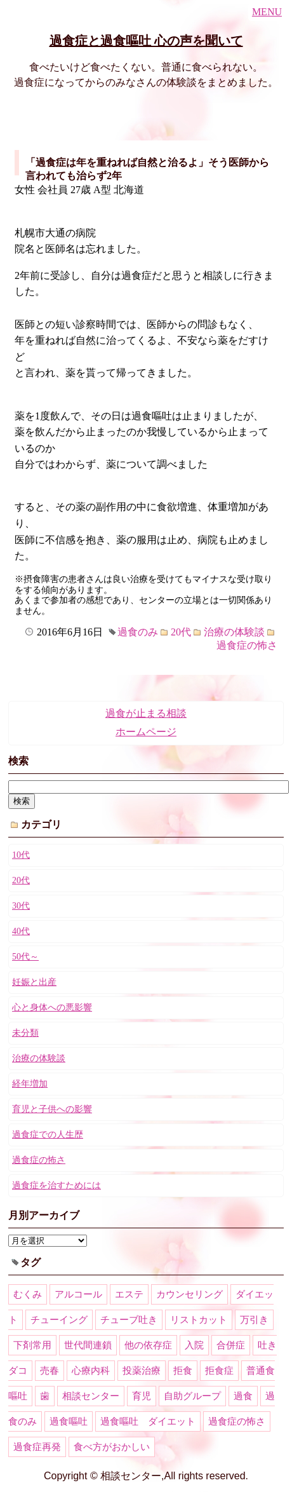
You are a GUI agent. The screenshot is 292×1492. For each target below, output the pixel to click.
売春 (49, 1371)
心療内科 (91, 1371)
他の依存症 (148, 1345)
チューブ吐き (128, 1320)
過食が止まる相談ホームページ (146, 722)
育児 (141, 1396)
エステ (129, 1294)
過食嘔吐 (69, 1421)
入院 (194, 1345)
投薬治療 (142, 1371)
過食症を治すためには (56, 1185)
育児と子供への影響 (52, 1109)
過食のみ (137, 632)
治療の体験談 (234, 632)
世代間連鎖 (88, 1345)
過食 (243, 1396)
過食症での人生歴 (47, 1134)
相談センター (90, 1396)
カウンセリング (189, 1294)
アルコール (78, 1294)
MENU (267, 11)
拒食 (182, 1371)
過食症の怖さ (246, 645)
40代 (21, 931)
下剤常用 (32, 1345)
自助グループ (192, 1396)
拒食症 (219, 1371)
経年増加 (30, 1083)
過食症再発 (37, 1447)
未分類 (25, 1033)
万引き (254, 1320)
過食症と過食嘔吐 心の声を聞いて (146, 41)
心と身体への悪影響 (52, 1007)
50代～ (25, 956)
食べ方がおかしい (112, 1447)
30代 (21, 906)
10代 (21, 855)
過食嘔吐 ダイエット (148, 1421)
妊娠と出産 (34, 982)
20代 (181, 632)
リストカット (198, 1320)
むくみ (27, 1294)
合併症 (230, 1345)
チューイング (59, 1320)
